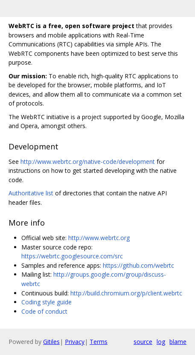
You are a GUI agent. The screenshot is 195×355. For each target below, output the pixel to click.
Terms (99, 342)
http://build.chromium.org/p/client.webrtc (126, 293)
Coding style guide (46, 302)
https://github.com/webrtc (138, 265)
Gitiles (51, 342)
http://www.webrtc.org (99, 238)
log (161, 342)
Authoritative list (31, 193)
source (143, 342)
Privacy (74, 342)
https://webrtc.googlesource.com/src (72, 256)
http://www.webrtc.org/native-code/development (87, 161)
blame (177, 342)
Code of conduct (44, 311)
